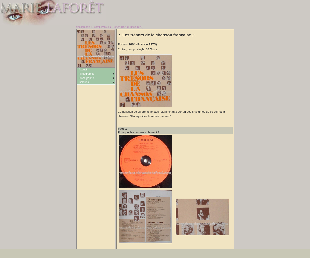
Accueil (83, 69)
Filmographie (87, 73)
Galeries (84, 82)
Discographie (87, 78)
